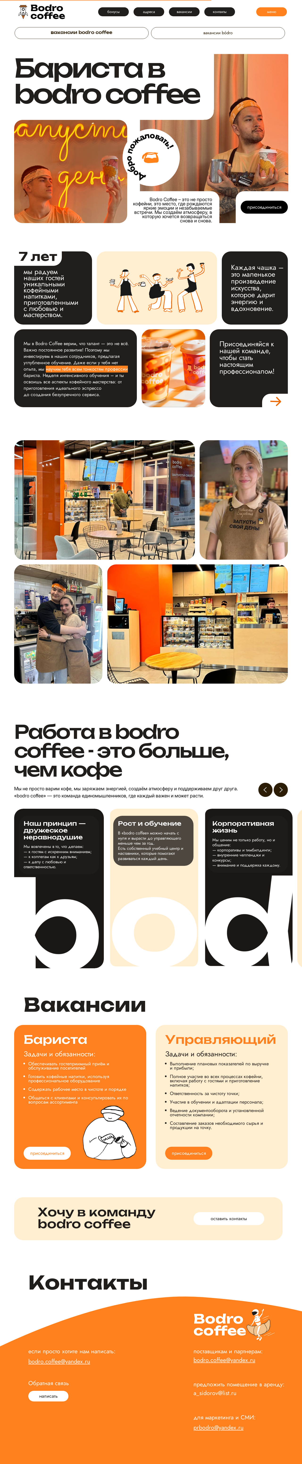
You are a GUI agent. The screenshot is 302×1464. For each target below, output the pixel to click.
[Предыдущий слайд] (265, 790)
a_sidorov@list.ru (214, 1393)
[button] (48, 1396)
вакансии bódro (218, 33)
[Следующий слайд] (281, 790)
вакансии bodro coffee (81, 33)
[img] (42, 12)
